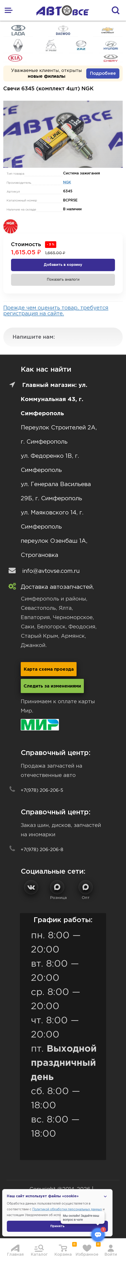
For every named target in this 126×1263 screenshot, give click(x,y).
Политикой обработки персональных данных (67, 1209)
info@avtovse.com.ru (51, 571)
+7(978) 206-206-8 (42, 850)
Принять (57, 1226)
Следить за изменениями (52, 686)
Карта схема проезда (49, 669)
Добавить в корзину (63, 265)
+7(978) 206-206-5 (42, 790)
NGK (67, 182)
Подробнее (103, 73)
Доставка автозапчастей (57, 587)
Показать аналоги (63, 279)
